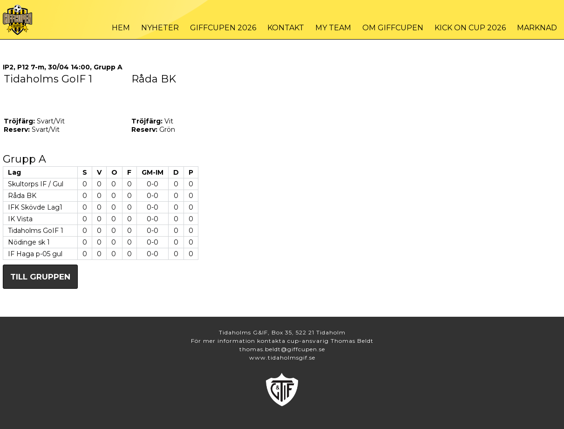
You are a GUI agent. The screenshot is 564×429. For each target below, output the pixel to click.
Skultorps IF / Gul (35, 184)
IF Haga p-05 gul (35, 254)
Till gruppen (40, 276)
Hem (121, 27)
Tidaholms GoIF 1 (35, 230)
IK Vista (20, 219)
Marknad (537, 27)
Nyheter (160, 27)
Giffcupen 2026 (223, 27)
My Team (333, 27)
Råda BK (22, 195)
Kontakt (285, 27)
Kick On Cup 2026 (470, 27)
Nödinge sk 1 (29, 242)
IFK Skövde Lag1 (35, 207)
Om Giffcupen (392, 27)
